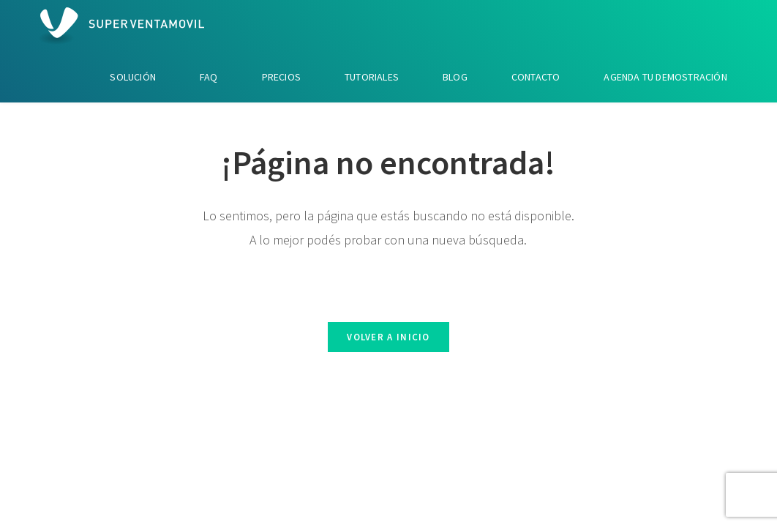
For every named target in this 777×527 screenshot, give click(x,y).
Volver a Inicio (388, 337)
